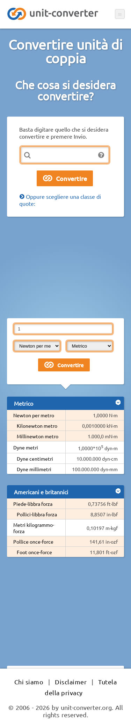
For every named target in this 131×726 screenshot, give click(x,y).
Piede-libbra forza (32, 504)
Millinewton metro (37, 436)
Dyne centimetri (35, 458)
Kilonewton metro (37, 426)
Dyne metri (25, 447)
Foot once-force (34, 552)
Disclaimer (71, 681)
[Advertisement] (65, 267)
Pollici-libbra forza (37, 514)
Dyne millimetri (34, 469)
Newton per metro (33, 415)
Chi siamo (29, 681)
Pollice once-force (33, 541)
